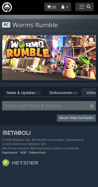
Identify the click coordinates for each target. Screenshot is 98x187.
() (51, 6)
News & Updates (24, 92)
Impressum (10, 152)
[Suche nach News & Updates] (45, 105)
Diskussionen (63, 92)
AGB (23, 152)
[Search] (92, 105)
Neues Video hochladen (76, 118)
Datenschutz (37, 152)
